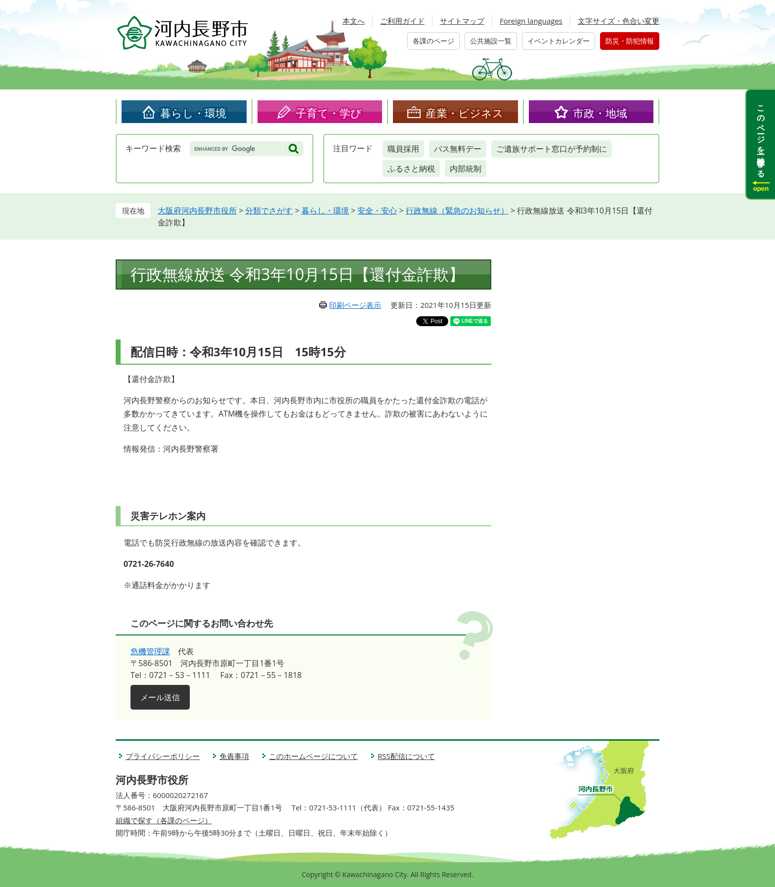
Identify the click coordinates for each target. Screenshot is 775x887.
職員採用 (403, 148)
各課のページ (433, 40)
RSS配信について (406, 756)
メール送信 (160, 697)
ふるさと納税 (411, 168)
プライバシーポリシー (163, 756)
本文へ (354, 21)
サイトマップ (462, 21)
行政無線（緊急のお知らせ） (457, 210)
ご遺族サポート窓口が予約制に (551, 148)
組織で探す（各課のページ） (164, 820)
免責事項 (234, 756)
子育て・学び (329, 112)
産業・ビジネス (465, 112)
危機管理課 (150, 651)
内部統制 (465, 168)
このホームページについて (313, 756)
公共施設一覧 (491, 40)
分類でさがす (269, 210)
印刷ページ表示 (355, 305)
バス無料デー (457, 148)
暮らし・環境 (193, 112)
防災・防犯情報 (629, 40)
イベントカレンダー (558, 40)
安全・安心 (377, 210)
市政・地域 (600, 112)
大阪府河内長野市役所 (197, 210)
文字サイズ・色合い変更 (618, 21)
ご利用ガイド (402, 21)
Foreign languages (531, 21)
